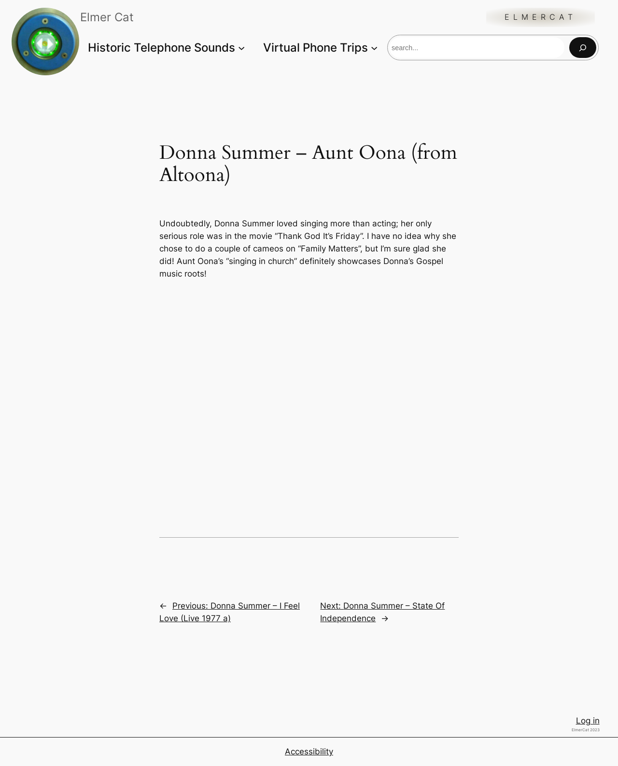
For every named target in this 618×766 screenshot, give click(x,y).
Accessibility (309, 751)
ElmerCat (540, 17)
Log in (588, 720)
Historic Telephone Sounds (161, 48)
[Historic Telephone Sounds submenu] (241, 47)
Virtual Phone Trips (315, 48)
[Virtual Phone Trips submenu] (374, 47)
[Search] (582, 47)
